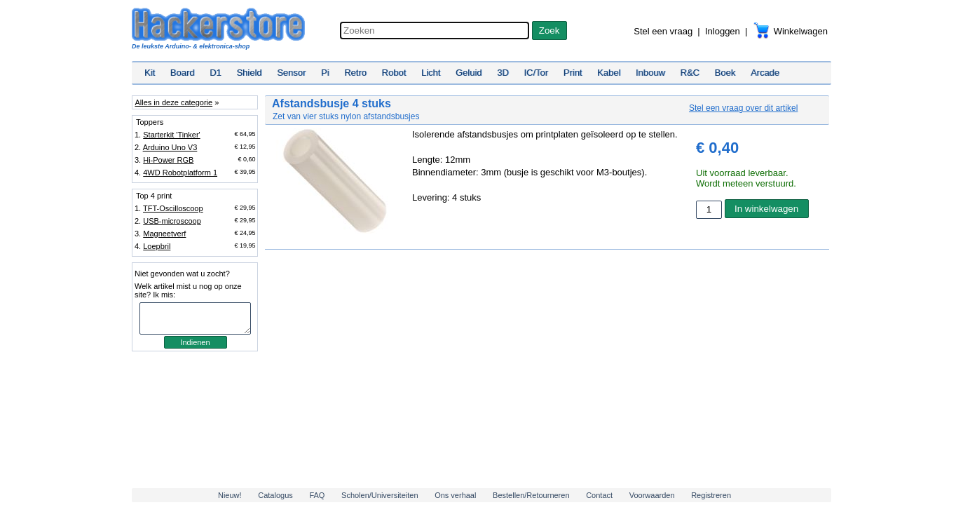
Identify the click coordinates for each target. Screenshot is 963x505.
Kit (149, 72)
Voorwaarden (652, 495)
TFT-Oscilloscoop (173, 208)
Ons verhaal (455, 495)
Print (573, 72)
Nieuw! (230, 495)
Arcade (765, 72)
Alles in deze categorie (173, 102)
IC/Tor (536, 72)
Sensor (291, 72)
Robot (394, 72)
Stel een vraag (663, 31)
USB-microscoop (172, 221)
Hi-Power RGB (168, 160)
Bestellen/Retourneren (531, 495)
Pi (325, 72)
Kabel (608, 72)
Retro (355, 72)
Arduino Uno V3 (170, 147)
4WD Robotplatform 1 (180, 172)
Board (182, 72)
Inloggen (722, 31)
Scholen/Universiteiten (379, 495)
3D (503, 72)
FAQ (317, 495)
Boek (725, 72)
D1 (215, 72)
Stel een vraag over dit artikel (743, 108)
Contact (599, 495)
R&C (690, 72)
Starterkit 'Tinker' (171, 134)
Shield (248, 72)
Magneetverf (164, 233)
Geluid (469, 72)
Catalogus (275, 495)
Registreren (711, 495)
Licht (430, 72)
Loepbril (156, 246)
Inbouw (650, 72)
